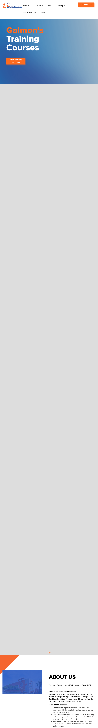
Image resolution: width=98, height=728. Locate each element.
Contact (43, 12)
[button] (27, 5)
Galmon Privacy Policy (30, 12)
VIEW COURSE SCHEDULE (16, 61)
